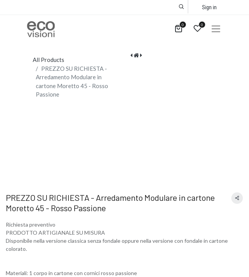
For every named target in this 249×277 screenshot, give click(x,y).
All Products (48, 59)
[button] (181, 6)
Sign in (209, 7)
